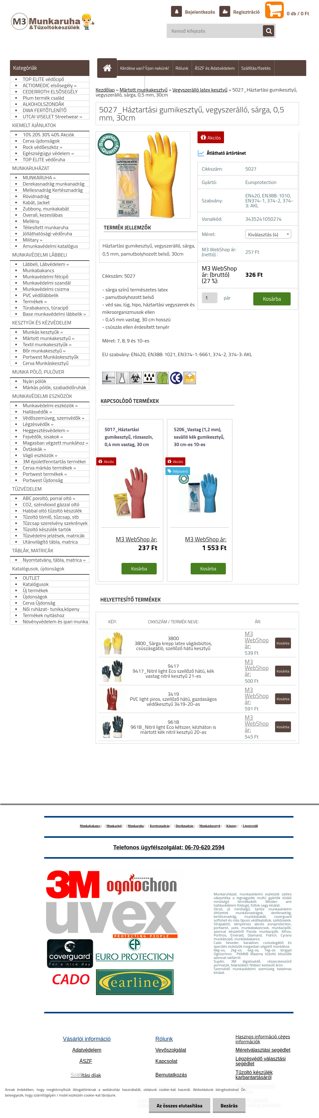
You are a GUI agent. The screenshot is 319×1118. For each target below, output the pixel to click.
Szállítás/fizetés (256, 68)
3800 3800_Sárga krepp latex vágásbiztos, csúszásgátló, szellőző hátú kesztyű (173, 643)
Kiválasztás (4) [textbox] (263, 234)
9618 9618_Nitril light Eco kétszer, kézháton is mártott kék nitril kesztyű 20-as (173, 727)
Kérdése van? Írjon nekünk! (144, 68)
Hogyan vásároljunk (123, 84)
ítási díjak (86, 1075)
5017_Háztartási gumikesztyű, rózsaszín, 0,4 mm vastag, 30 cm (129, 437)
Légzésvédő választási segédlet (261, 1061)
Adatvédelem (86, 1050)
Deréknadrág (185, 826)
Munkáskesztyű (209, 826)
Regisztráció (246, 12)
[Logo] (53, 27)
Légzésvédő (250, 826)
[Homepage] (109, 68)
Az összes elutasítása (179, 1105)
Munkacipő (114, 826)
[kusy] (209, 297)
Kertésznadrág (159, 826)
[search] (265, 31)
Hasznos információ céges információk (263, 1039)
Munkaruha (136, 826)
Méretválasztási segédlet (263, 1050)
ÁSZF (85, 1061)
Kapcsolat (166, 1061)
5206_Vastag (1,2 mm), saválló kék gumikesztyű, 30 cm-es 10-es (199, 437)
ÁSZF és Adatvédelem (215, 68)
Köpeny (231, 826)
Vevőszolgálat (170, 1050)
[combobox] (268, 234)
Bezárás (229, 1105)
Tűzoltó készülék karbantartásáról (254, 1075)
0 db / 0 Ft (298, 13)
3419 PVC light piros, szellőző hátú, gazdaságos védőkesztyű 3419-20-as (173, 699)
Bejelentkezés (200, 12)
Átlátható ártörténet (222, 153)
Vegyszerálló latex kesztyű (200, 89)
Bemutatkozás (171, 1075)
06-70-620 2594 (204, 847)
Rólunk (182, 68)
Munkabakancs (90, 826)
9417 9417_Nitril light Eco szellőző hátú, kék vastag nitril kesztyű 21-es (173, 671)
